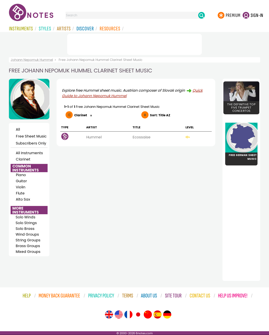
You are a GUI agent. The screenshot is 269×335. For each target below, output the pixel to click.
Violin (20, 187)
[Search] (201, 15)
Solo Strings (26, 222)
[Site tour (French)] (128, 314)
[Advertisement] (134, 44)
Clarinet (23, 159)
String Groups (28, 240)
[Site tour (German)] (167, 314)
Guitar (21, 180)
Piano (21, 174)
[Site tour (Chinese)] (147, 314)
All (18, 129)
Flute (20, 193)
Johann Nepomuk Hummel (32, 60)
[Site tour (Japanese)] (138, 314)
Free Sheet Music (31, 136)
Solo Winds (25, 217)
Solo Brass (25, 228)
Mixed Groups (28, 251)
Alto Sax (23, 199)
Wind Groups (27, 234)
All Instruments (29, 152)
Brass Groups (28, 245)
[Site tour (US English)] (118, 314)
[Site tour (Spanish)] (157, 314)
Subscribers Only (31, 143)
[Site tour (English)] (109, 314)
